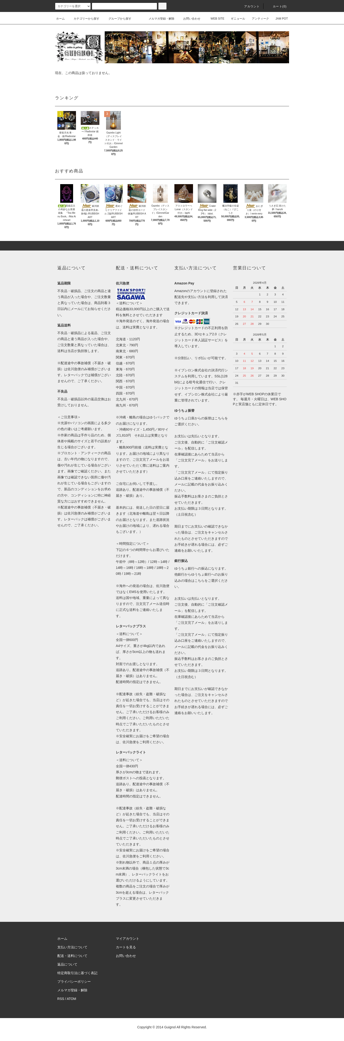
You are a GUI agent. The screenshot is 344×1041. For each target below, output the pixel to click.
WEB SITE (214, 18)
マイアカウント (127, 938)
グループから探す (117, 18)
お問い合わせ (188, 18)
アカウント (249, 6)
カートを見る (126, 947)
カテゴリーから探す (83, 18)
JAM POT (279, 18)
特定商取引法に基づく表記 (77, 973)
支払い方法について (72, 947)
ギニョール (235, 18)
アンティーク (257, 18)
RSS (60, 999)
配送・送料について (72, 956)
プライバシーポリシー (74, 981)
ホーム (60, 18)
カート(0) (277, 6)
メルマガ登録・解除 (158, 18)
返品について (67, 964)
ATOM (71, 999)
